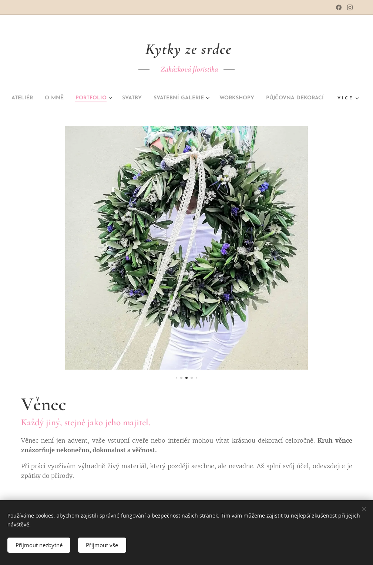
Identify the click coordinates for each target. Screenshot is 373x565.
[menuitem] (44, 98)
